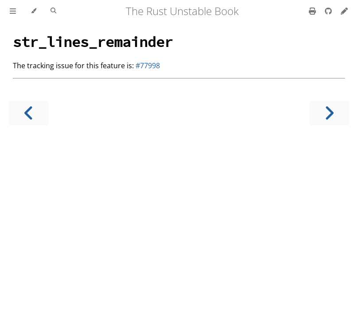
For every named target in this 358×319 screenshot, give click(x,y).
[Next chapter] (329, 113)
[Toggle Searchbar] (53, 11)
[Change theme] (33, 11)
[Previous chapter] (29, 113)
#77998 (148, 65)
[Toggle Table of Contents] (12, 11)
